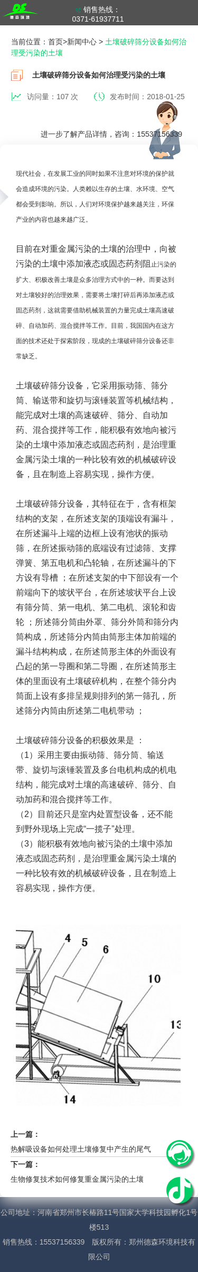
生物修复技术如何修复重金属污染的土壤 (77, 1179)
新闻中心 (82, 41)
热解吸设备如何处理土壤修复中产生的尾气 (81, 1149)
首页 (55, 41)
